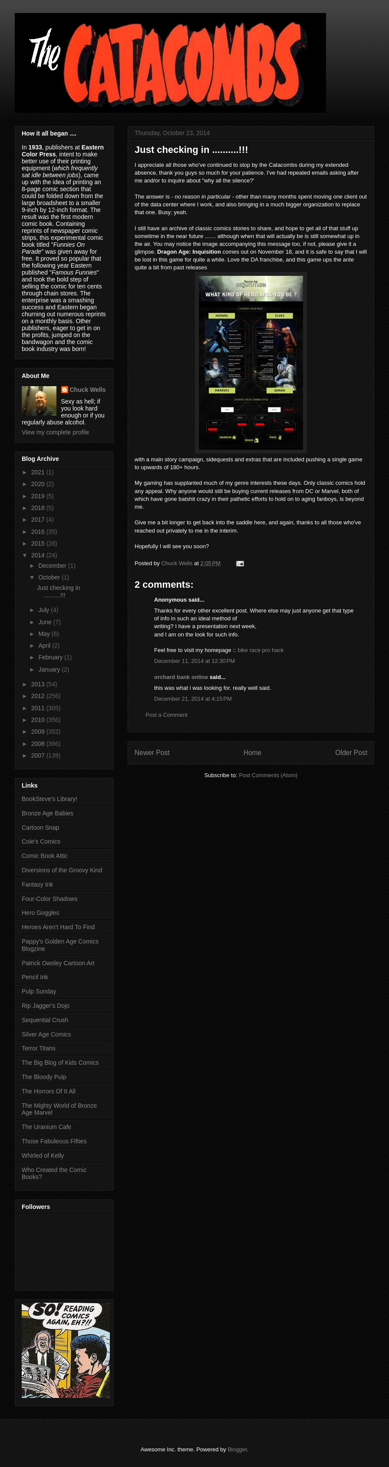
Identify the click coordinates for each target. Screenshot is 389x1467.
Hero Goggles (40, 912)
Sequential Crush (45, 1020)
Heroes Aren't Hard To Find (58, 927)
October (50, 577)
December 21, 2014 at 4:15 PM (193, 698)
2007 (38, 755)
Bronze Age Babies (47, 813)
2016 (38, 531)
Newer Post (152, 752)
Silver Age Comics (46, 1034)
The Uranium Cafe (46, 1126)
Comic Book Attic (45, 855)
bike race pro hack (260, 650)
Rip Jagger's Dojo (45, 1005)
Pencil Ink (35, 977)
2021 (38, 472)
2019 (38, 496)
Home (253, 752)
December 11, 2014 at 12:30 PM (194, 661)
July (44, 609)
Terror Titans (39, 1048)
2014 (38, 555)
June (45, 622)
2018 (38, 507)
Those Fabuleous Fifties (54, 1141)
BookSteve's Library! (49, 798)
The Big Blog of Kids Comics (60, 1062)
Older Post (351, 752)
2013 (38, 684)
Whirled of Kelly (43, 1155)
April (45, 645)
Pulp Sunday (39, 991)
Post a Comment (166, 715)
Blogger (237, 1449)
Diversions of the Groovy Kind (62, 870)
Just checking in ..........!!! (58, 591)
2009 (38, 731)
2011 (38, 708)
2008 (38, 743)
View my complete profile (55, 432)
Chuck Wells (88, 389)
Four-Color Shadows (49, 898)
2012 (38, 695)
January (50, 669)
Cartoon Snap (40, 827)
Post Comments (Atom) (268, 775)
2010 (38, 719)
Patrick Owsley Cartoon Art (58, 963)
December (53, 565)
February (51, 657)
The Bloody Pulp (44, 1076)
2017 (38, 519)
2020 (38, 483)
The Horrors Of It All (49, 1091)
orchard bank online (181, 677)
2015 (38, 543)
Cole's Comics (41, 841)
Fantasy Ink (37, 884)
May (44, 633)
